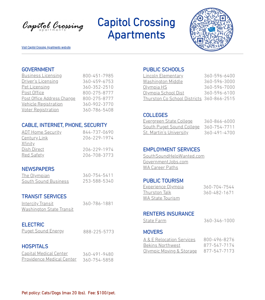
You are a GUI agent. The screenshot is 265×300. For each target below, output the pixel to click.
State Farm (154, 221)
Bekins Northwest (161, 245)
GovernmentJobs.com (165, 162)
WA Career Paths (160, 168)
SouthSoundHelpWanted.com (173, 156)
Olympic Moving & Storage (170, 251)
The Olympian (36, 176)
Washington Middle (163, 82)
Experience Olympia (163, 187)
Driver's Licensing (40, 81)
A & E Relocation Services (169, 240)
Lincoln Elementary (163, 76)
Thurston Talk (157, 193)
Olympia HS (155, 87)
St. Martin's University (165, 133)
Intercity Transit (38, 204)
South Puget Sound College (171, 127)
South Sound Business (45, 181)
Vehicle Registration (42, 104)
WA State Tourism (161, 198)
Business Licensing (42, 76)
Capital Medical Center (45, 254)
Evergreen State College (168, 121)
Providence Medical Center (49, 259)
